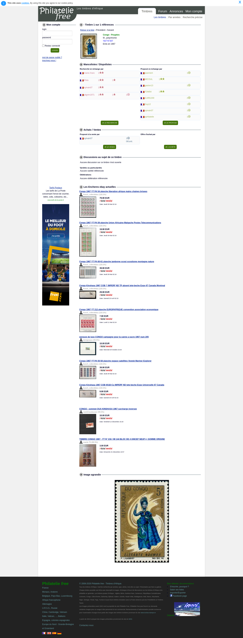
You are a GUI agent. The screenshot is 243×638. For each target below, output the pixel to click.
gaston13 (149, 85)
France (45, 588)
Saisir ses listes (177, 589)
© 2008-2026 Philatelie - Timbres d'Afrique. (100, 583)
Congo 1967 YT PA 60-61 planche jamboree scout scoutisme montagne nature (116, 261)
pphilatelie (149, 117)
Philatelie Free (57, 14)
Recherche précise (192, 17)
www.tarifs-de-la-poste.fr (55, 200)
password (46, 37)
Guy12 (148, 104)
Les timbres (160, 17)
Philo (86, 80)
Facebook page (178, 596)
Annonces (176, 11)
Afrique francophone (51, 600)
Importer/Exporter (178, 593)
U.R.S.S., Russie (49, 608)
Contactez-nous (86, 625)
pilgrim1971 (89, 95)
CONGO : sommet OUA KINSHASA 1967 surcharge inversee (108, 409)
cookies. (25, 3)
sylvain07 (88, 87)
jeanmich (149, 73)
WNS (130, 619)
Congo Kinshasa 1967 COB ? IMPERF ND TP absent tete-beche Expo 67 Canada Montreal (122, 285)
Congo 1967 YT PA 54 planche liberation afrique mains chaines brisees (113, 191)
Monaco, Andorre (50, 592)
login (44, 29)
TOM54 (148, 92)
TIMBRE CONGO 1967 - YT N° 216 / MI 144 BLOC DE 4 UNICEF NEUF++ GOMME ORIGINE (122, 439)
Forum (162, 11)
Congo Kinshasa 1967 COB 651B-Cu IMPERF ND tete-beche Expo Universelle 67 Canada (121, 385)
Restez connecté (52, 46)
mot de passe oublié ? (52, 57)
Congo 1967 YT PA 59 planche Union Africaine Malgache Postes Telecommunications (120, 223)
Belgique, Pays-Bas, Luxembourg (57, 596)
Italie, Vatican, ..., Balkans (53, 616)
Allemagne (47, 604)
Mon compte (193, 11)
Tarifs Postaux (55, 188)
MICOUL (149, 79)
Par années (174, 17)
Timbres (147, 11)
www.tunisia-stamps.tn (148, 613)
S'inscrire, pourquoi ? (179, 586)
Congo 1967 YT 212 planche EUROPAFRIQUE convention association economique (118, 309)
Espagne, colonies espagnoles (56, 620)
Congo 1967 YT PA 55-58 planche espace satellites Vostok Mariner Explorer (115, 361)
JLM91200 (149, 98)
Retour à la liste (87, 30)
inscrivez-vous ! (49, 60)
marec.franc (89, 73)
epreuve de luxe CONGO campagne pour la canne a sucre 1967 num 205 (114, 337)
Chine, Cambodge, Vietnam (54, 612)
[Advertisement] (55, 132)
